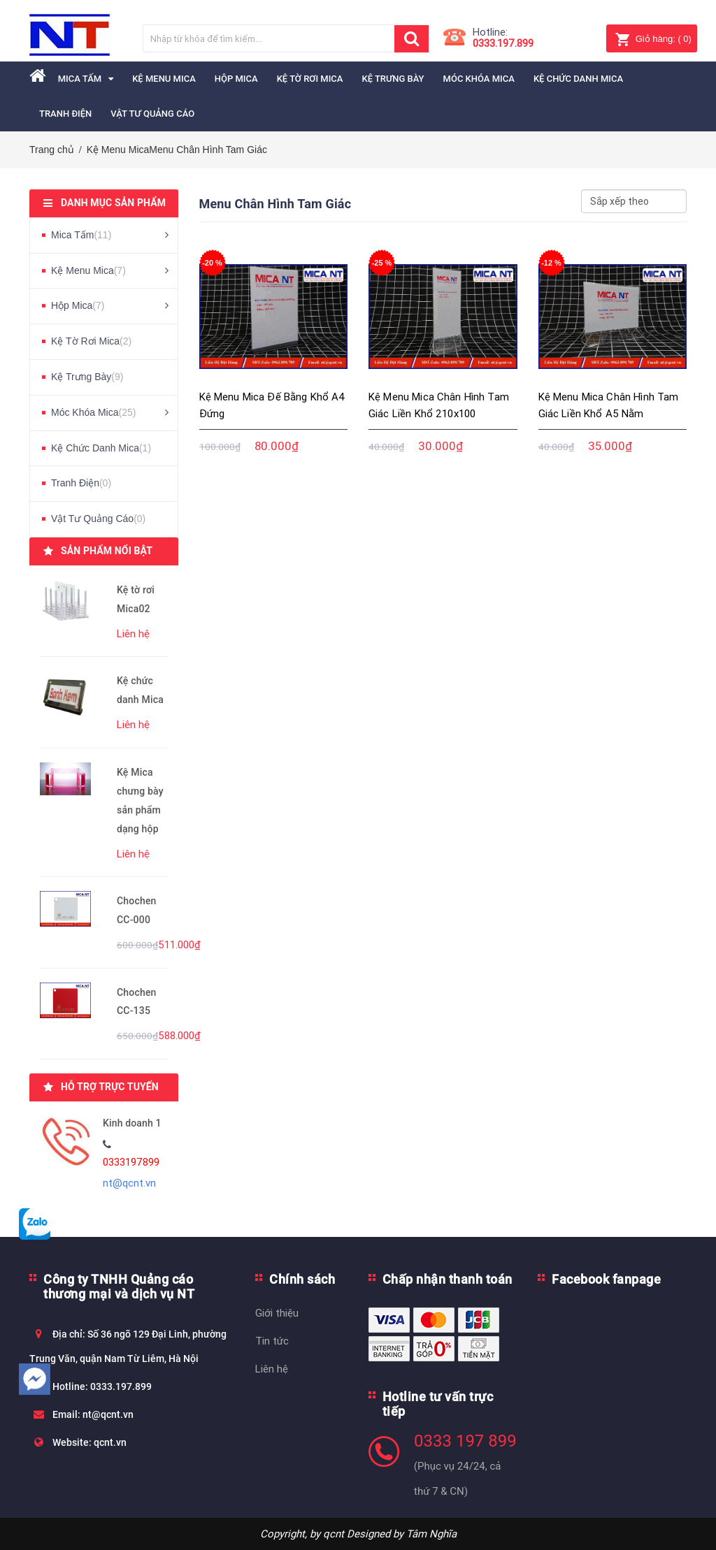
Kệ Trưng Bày (87, 376)
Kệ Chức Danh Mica (101, 448)
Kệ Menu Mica (118, 149)
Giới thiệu (277, 1312)
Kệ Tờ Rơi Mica (91, 341)
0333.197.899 (503, 43)
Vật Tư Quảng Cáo (98, 518)
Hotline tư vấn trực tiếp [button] (438, 1404)
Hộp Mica (77, 305)
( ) (653, 39)
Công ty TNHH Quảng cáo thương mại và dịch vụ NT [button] (118, 1286)
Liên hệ (271, 1368)
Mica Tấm (81, 234)
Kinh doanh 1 (132, 1123)
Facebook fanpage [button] (606, 1279)
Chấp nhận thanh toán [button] (447, 1279)
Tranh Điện (81, 482)
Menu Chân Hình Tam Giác (208, 149)
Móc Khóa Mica (93, 412)
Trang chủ (51, 149)
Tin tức (272, 1340)
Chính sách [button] (302, 1279)
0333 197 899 (465, 1441)
